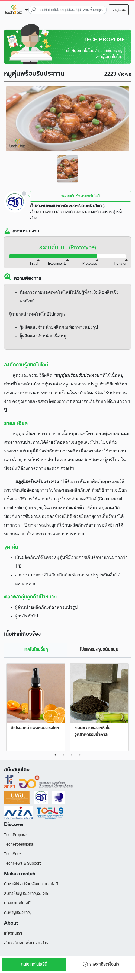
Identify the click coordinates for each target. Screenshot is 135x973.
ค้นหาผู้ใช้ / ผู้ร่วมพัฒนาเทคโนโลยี (31, 884)
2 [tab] (63, 755)
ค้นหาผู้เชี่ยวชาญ (17, 912)
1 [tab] (55, 755)
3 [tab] (71, 755)
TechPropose (15, 834)
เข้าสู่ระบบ (119, 9)
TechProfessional (19, 844)
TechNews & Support (22, 863)
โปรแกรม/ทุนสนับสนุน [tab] (99, 649)
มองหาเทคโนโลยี (17, 903)
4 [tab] (79, 755)
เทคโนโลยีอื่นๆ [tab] (36, 649)
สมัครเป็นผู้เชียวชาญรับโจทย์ (27, 893)
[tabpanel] (67, 169)
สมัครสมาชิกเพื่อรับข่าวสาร (26, 943)
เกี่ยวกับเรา (13, 933)
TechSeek (12, 853)
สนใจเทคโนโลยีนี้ (34, 964)
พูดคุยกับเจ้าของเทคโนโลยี (80, 196)
